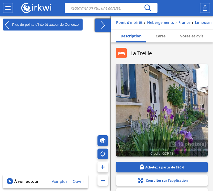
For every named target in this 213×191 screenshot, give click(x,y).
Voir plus (59, 181)
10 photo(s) (187, 143)
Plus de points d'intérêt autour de (41, 24)
